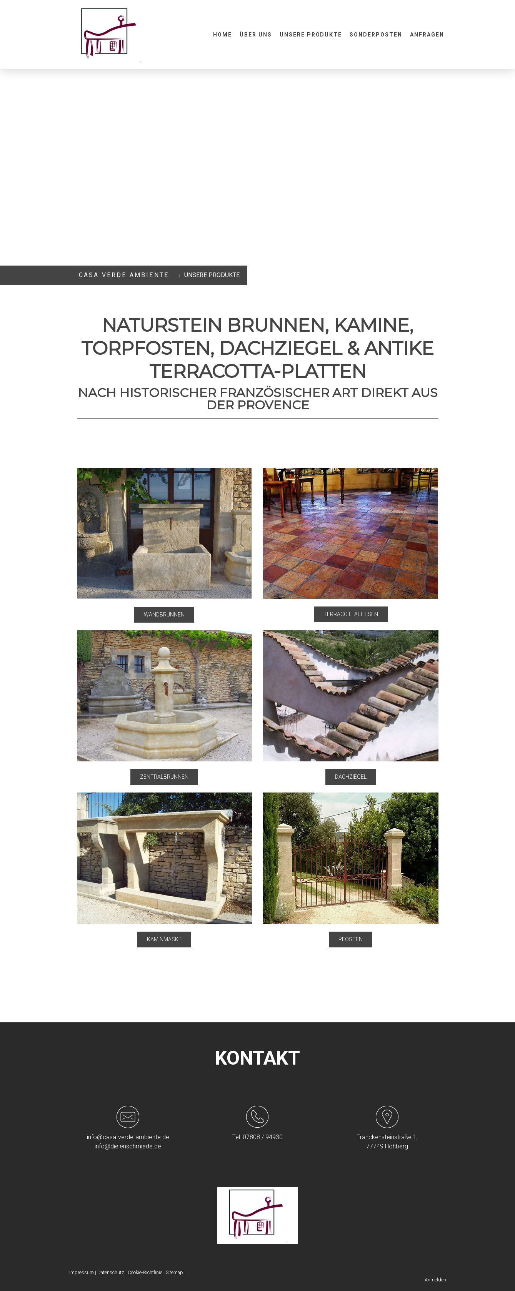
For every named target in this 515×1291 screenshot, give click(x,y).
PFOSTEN (350, 939)
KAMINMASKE (164, 939)
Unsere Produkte (311, 35)
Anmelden (435, 1280)
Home (222, 35)
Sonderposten (376, 35)
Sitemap (174, 1272)
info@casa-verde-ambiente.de (128, 1137)
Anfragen (427, 35)
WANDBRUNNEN (164, 614)
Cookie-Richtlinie (145, 1272)
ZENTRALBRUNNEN (164, 777)
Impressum (81, 1272)
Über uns (256, 35)
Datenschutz (110, 1272)
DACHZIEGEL (351, 777)
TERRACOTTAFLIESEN (350, 614)
